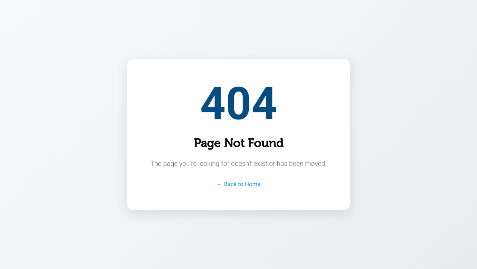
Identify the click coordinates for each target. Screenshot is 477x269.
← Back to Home (238, 184)
